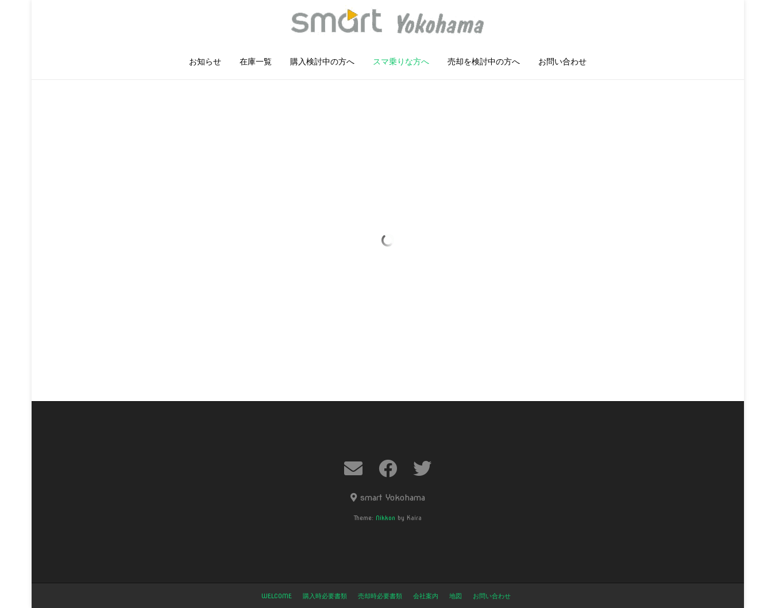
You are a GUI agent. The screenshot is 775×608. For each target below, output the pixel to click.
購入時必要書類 (325, 596)
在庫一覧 (256, 62)
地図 (455, 596)
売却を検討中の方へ (484, 62)
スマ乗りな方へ (401, 62)
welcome (276, 596)
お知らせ (205, 62)
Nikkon (385, 518)
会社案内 (425, 596)
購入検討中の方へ (322, 62)
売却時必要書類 (380, 596)
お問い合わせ (562, 62)
